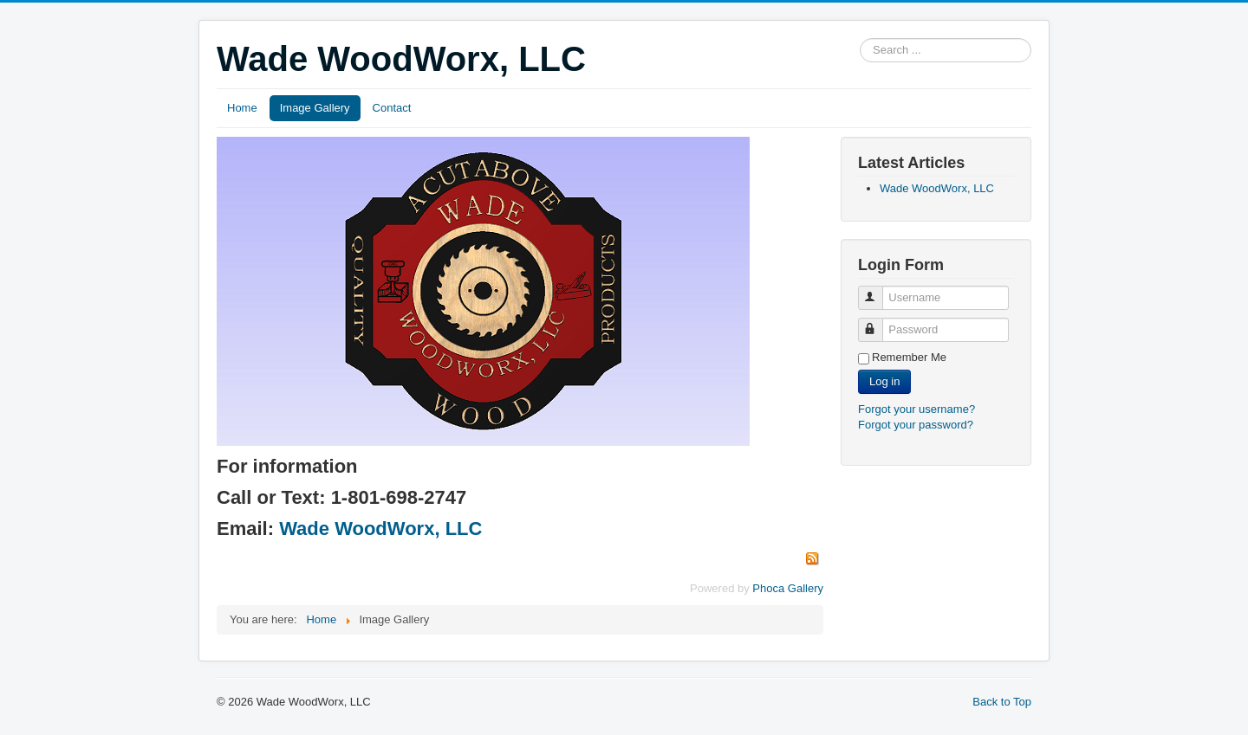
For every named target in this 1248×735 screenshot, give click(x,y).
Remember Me (909, 357)
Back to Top (1001, 701)
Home (242, 107)
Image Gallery (315, 107)
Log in (884, 381)
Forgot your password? (915, 424)
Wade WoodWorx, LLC (380, 528)
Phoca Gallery (787, 588)
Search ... (860, 38)
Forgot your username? (916, 409)
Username (878, 290)
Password (878, 322)
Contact (392, 107)
